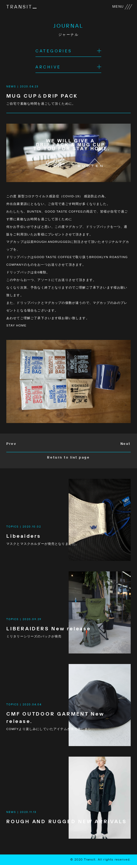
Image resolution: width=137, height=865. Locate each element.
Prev (11, 444)
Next (125, 444)
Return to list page (68, 457)
